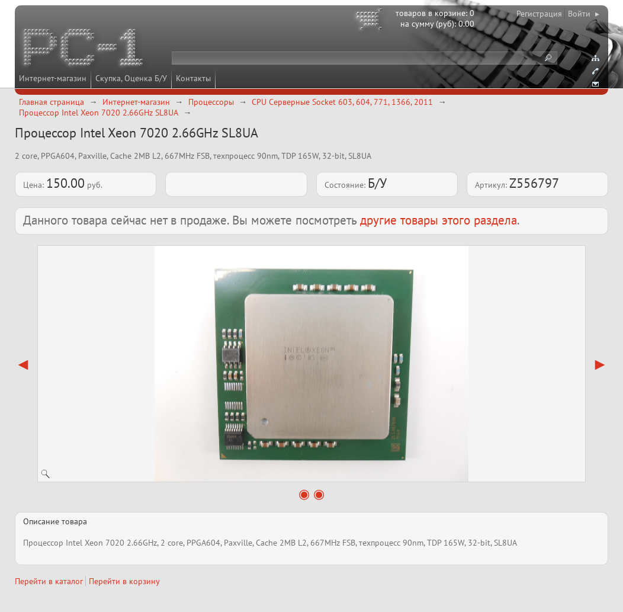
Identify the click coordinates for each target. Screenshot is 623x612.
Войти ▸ (583, 13)
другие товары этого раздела (438, 220)
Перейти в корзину (124, 581)
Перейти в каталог (49, 581)
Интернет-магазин (52, 78)
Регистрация (539, 13)
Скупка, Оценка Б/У (131, 78)
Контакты (193, 78)
